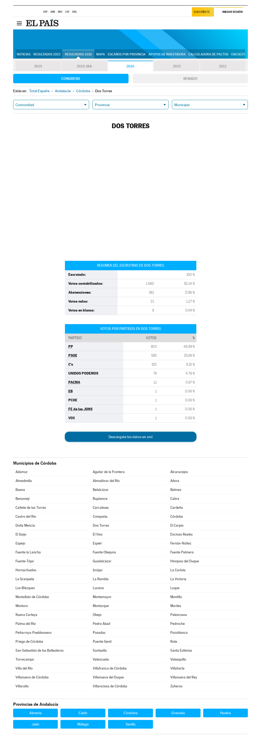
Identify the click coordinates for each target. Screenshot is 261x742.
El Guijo (21, 534)
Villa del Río (24, 668)
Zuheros (176, 686)
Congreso (70, 78)
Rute (173, 642)
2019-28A (84, 66)
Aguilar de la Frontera (109, 472)
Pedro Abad (101, 624)
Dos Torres (101, 525)
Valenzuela (101, 659)
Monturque (101, 606)
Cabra (174, 499)
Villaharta (177, 668)
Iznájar (98, 570)
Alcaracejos (179, 472)
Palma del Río (26, 624)
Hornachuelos (26, 570)
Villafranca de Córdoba (110, 668)
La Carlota (178, 570)
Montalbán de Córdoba (32, 597)
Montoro (22, 606)
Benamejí (22, 499)
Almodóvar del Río (106, 481)
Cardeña (176, 508)
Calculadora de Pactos (208, 54)
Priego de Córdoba (29, 642)
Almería (35, 713)
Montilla (176, 597)
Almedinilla (24, 481)
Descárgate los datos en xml (130, 437)
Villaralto (22, 686)
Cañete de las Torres (31, 508)
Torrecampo (25, 659)
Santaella (100, 650)
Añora (174, 481)
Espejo (20, 543)
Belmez (175, 490)
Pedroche (177, 624)
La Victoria (178, 579)
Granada (178, 713)
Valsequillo (178, 659)
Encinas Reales (181, 534)
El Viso (98, 534)
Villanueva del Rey (183, 677)
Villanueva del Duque (108, 677)
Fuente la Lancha (28, 552)
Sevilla (130, 724)
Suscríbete (202, 12)
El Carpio (176, 525)
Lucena (98, 588)
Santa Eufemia (181, 650)
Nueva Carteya (26, 615)
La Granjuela (25, 579)
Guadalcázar (102, 561)
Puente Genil (102, 642)
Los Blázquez (25, 588)
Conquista (100, 516)
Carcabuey (101, 508)
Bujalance (100, 499)
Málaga (83, 724)
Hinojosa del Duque (184, 561)
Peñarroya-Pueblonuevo (34, 633)
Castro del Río (26, 516)
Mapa (100, 54)
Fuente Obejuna (104, 552)
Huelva (225, 713)
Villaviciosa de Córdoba (110, 686)
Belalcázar (101, 490)
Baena (20, 490)
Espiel (97, 543)
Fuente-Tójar (25, 561)
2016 (130, 66)
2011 (223, 66)
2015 (176, 66)
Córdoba (176, 516)
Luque (175, 588)
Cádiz (83, 713)
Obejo (97, 615)
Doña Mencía (25, 525)
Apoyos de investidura (167, 54)
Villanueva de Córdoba (32, 677)
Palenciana (178, 615)
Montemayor (102, 597)
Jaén (35, 724)
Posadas (99, 633)
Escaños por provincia (127, 54)
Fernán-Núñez (180, 543)
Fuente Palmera (182, 552)
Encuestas (240, 54)
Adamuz (22, 472)
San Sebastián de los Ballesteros (40, 650)
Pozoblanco (179, 633)
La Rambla (101, 579)
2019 (38, 66)
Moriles (175, 606)
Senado (190, 78)
